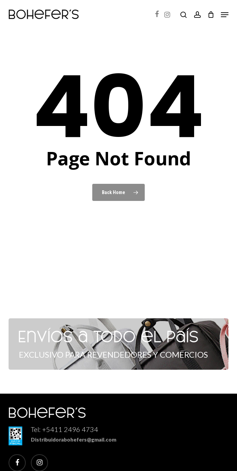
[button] (224, 14)
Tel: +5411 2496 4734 (64, 429)
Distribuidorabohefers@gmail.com (73, 439)
